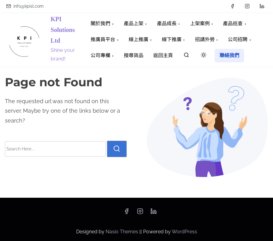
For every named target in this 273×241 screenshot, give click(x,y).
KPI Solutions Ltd (63, 30)
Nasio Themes (122, 232)
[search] (186, 56)
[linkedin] (262, 6)
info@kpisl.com (25, 6)
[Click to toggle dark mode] (202, 56)
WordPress (184, 232)
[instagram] (247, 6)
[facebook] (232, 6)
